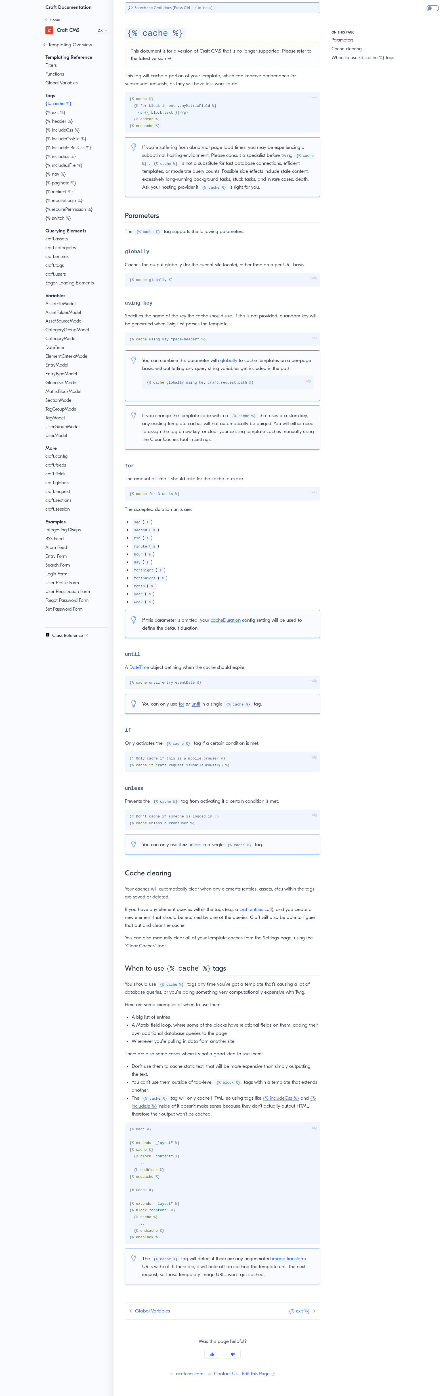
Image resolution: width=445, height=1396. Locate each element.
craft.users (56, 274)
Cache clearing (346, 48)
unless (198, 844)
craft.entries (57, 256)
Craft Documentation (69, 7)
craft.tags (54, 265)
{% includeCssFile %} (67, 139)
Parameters (343, 40)
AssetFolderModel (64, 312)
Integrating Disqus (64, 529)
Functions (55, 74)
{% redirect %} (60, 191)
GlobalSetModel (62, 382)
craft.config (56, 456)
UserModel (56, 435)
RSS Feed (56, 538)
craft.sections (59, 500)
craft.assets (57, 239)
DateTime (55, 347)
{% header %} (59, 121)
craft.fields (56, 474)
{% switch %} (58, 218)
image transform (293, 1259)
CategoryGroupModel (67, 329)
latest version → (173, 58)
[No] (233, 1354)
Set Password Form (65, 609)
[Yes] (212, 1354)
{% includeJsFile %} (65, 165)
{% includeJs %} (62, 156)
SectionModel (59, 400)
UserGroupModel (63, 426)
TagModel (55, 418)
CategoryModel (61, 338)
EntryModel (57, 365)
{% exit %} (56, 112)
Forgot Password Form (69, 600)
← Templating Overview (69, 44)
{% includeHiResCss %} (70, 147)
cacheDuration (229, 620)
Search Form (58, 565)
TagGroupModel (62, 409)
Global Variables (62, 83)
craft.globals (57, 482)
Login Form (57, 574)
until (198, 704)
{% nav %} (56, 174)
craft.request (58, 491)
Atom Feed (56, 547)
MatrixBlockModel (63, 391)
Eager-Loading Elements (71, 283)
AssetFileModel (61, 303)
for (183, 704)
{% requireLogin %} (65, 200)
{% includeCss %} (63, 130)
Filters (51, 65)
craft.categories (61, 247)
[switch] (433, 8)
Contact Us (222, 1374)
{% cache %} (59, 103)
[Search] (222, 7)
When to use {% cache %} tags (363, 57)
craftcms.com (184, 1374)
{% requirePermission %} (71, 209)
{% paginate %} (61, 183)
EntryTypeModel (62, 373)
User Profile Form (63, 582)
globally (232, 360)
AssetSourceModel (65, 321)
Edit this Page (260, 1374)
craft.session (58, 509)
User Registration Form (69, 591)
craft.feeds (56, 465)
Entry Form (56, 556)
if (182, 844)
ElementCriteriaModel (67, 356)
